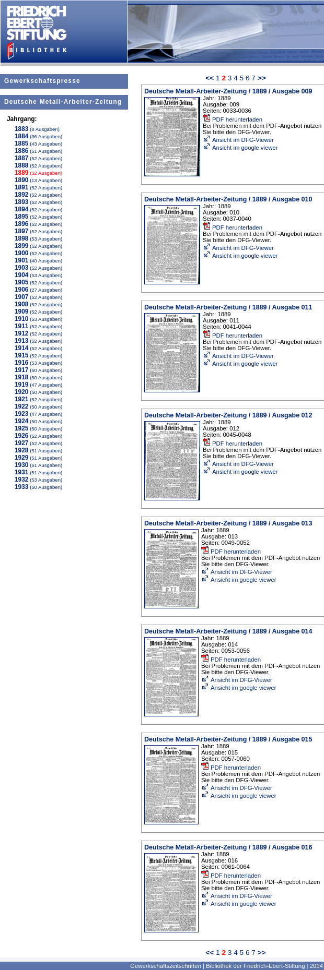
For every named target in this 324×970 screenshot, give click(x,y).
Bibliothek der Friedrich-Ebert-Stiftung (255, 966)
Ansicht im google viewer (240, 148)
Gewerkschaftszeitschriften (165, 966)
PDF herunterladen (232, 119)
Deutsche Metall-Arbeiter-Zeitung (63, 101)
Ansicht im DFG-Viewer (238, 140)
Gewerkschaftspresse (42, 81)
